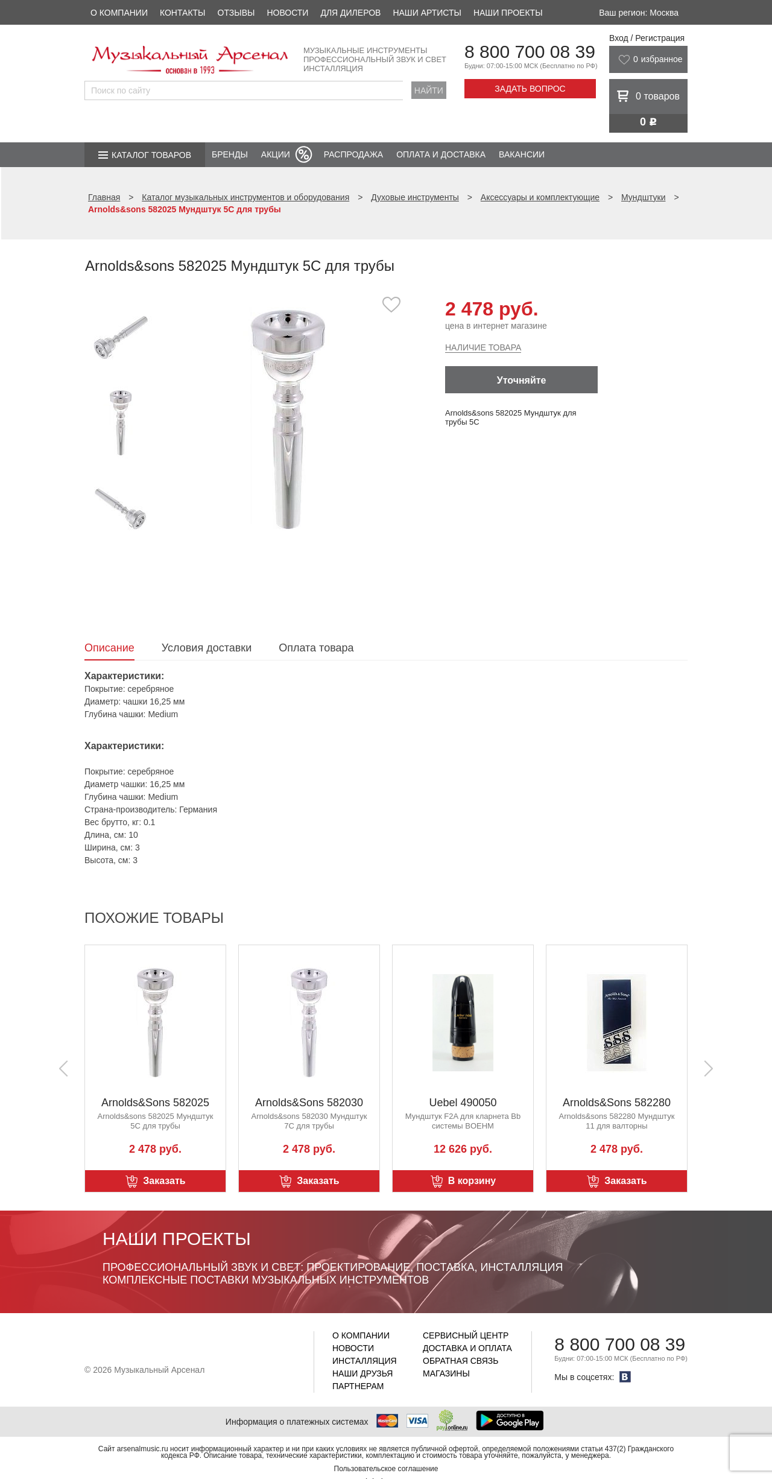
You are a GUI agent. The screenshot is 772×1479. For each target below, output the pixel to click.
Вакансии (522, 154)
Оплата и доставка (441, 154)
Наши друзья (362, 1373)
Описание (109, 648)
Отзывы (236, 12)
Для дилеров (350, 12)
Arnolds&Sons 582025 (155, 1103)
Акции (275, 154)
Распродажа (353, 154)
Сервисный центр (465, 1335)
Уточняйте (521, 380)
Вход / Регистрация (647, 38)
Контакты (183, 12)
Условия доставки (207, 648)
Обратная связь (460, 1361)
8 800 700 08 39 (529, 52)
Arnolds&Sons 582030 (309, 1103)
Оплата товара (316, 648)
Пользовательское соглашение (386, 1469)
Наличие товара (483, 347)
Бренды (230, 154)
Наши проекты (508, 12)
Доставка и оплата (467, 1348)
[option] (288, 419)
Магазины (446, 1373)
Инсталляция (364, 1361)
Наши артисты (427, 12)
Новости (287, 12)
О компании (119, 12)
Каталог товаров (151, 155)
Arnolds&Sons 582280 (617, 1103)
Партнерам (358, 1386)
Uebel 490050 (462, 1103)
